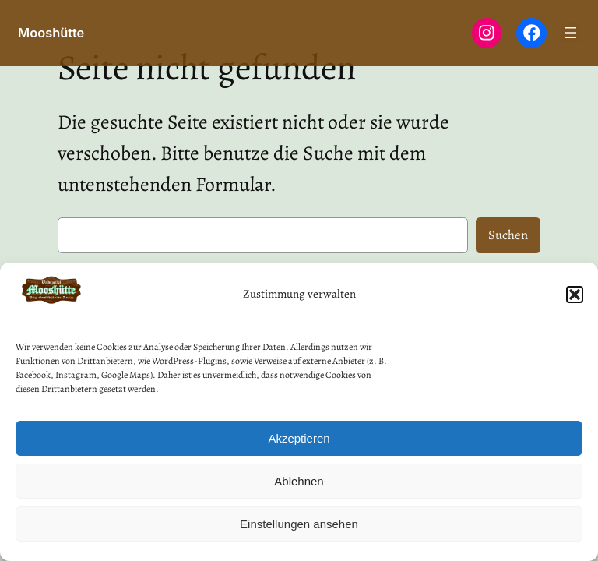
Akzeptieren (298, 438)
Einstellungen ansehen (299, 524)
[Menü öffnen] (570, 32)
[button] (574, 294)
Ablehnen (298, 481)
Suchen (508, 235)
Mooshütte (51, 33)
